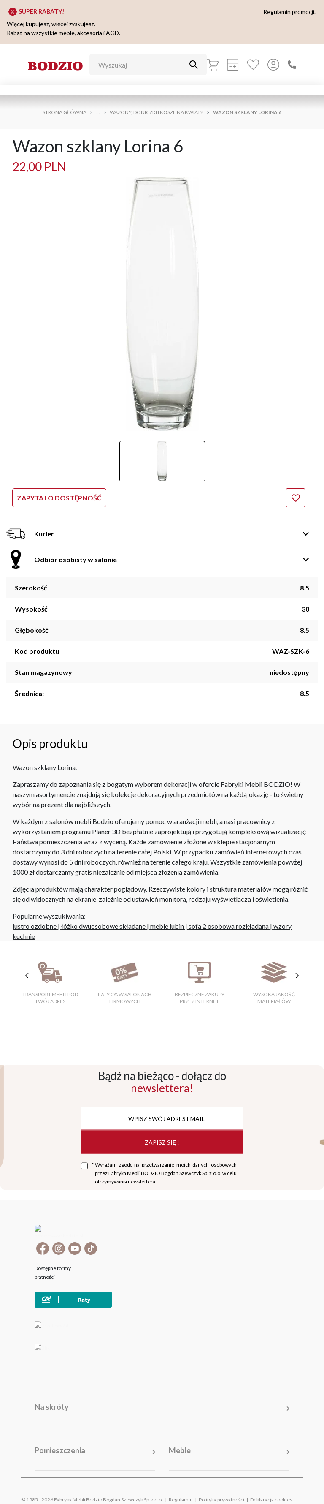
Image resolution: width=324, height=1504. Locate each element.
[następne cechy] (297, 975)
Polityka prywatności (221, 1487)
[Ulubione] (253, 65)
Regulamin (181, 1487)
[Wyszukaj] (141, 64)
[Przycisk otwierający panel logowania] (273, 65)
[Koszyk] (213, 65)
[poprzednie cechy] (27, 975)
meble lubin (167, 926)
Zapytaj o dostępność (59, 498)
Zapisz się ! (162, 1141)
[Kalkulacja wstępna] (233, 65)
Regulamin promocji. (289, 11)
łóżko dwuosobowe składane (103, 926)
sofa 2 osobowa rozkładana (229, 926)
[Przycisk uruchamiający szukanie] (193, 64)
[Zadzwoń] (292, 64)
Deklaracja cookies (271, 1487)
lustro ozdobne (35, 926)
